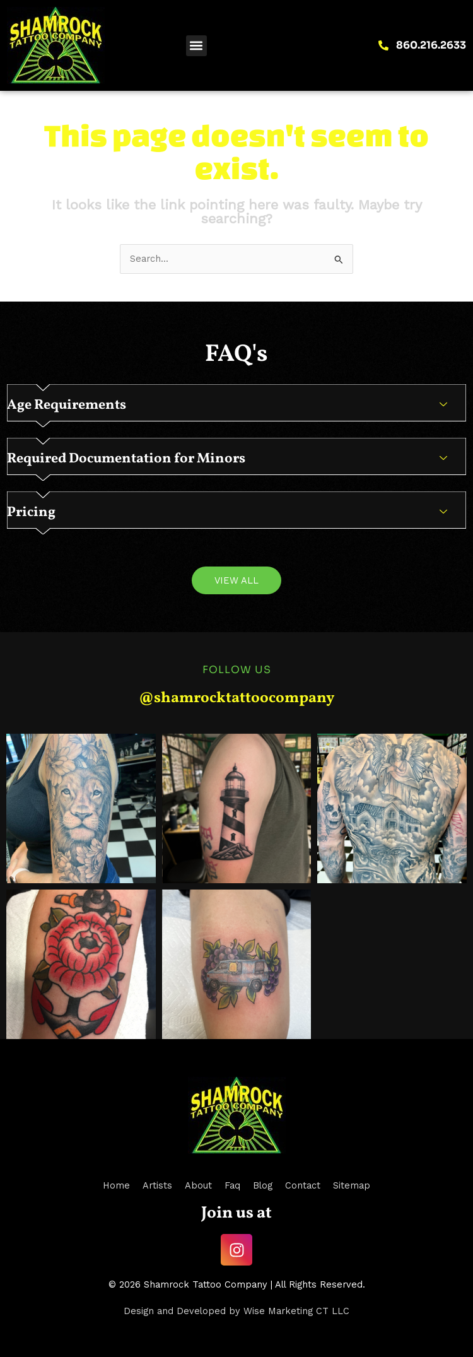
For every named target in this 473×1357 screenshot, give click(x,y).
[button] (196, 45)
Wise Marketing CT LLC (296, 1311)
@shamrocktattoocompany (236, 698)
